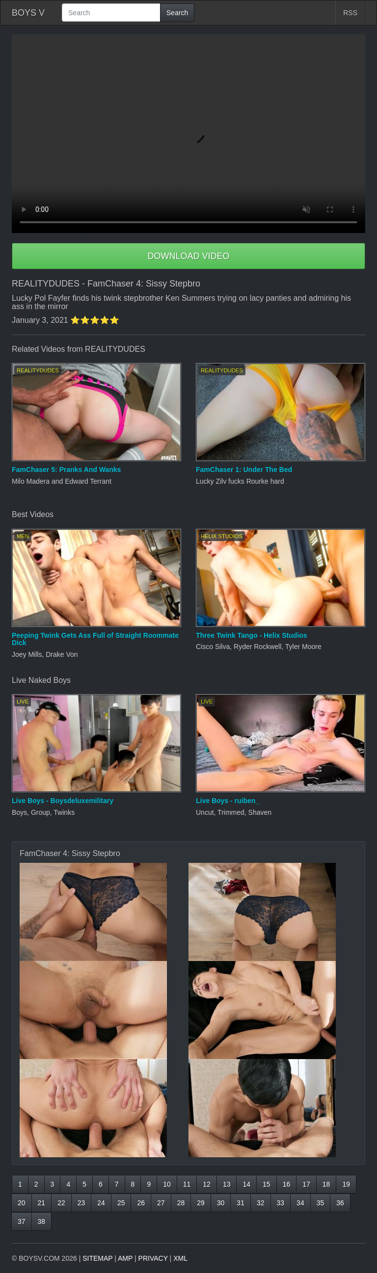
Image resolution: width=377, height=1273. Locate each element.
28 (181, 1203)
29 (201, 1203)
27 (161, 1203)
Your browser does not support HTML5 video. (188, 133)
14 (246, 1184)
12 (207, 1184)
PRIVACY (153, 1258)
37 (22, 1221)
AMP (125, 1258)
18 (326, 1184)
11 (187, 1184)
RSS (350, 13)
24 (101, 1203)
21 (42, 1203)
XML (180, 1258)
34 (300, 1203)
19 (346, 1184)
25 (121, 1203)
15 (266, 1184)
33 (281, 1203)
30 (221, 1203)
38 (42, 1221)
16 (287, 1184)
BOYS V (28, 13)
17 (306, 1184)
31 (240, 1203)
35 (320, 1203)
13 (227, 1184)
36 (340, 1203)
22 (61, 1203)
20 (22, 1203)
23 (81, 1203)
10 (167, 1184)
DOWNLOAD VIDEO (188, 256)
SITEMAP (97, 1258)
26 (141, 1203)
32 (261, 1203)
